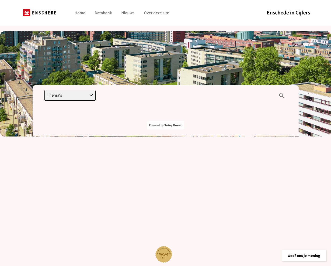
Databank (103, 12)
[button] (304, 255)
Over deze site (156, 12)
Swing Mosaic (173, 125)
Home (80, 12)
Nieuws (128, 12)
